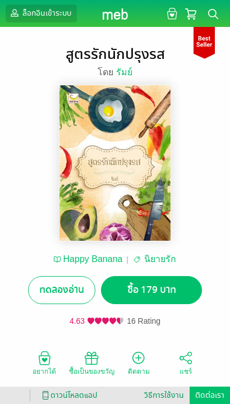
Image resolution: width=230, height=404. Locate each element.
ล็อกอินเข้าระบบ (39, 13)
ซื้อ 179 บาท (151, 289)
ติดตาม (139, 362)
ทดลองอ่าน (61, 289)
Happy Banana (93, 259)
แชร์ (185, 362)
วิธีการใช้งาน (164, 395)
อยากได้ (44, 362)
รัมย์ (124, 72)
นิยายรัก (160, 259)
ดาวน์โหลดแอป (68, 395)
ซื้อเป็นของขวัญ (91, 362)
